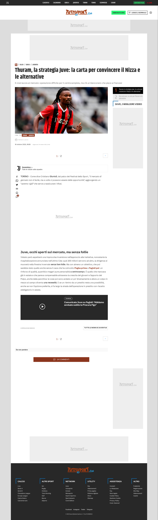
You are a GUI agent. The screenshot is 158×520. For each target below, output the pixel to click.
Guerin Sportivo (71, 496)
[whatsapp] (17, 181)
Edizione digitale (93, 493)
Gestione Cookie (115, 498)
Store (89, 496)
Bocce (44, 498)
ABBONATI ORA (118, 12)
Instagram (76, 509)
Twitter (83, 509)
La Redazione (114, 488)
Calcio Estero (22, 498)
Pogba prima (80, 268)
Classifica (46, 3)
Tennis (93, 3)
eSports (44, 501)
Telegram (90, 509)
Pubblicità (136, 486)
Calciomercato (22, 501)
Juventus (76, 3)
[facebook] (17, 177)
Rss (89, 486)
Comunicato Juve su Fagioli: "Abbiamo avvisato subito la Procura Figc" (84, 303)
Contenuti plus (139, 3)
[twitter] (17, 185)
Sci (43, 486)
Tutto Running (46, 493)
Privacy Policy (114, 501)
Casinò (113, 3)
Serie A (67, 3)
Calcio (21, 65)
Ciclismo (44, 491)
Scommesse (103, 3)
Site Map (136, 491)
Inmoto (68, 491)
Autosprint (69, 488)
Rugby (44, 488)
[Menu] (7, 2)
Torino (85, 3)
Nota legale (113, 493)
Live (150, 3)
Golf (43, 496)
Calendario (57, 3)
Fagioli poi (94, 268)
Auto (67, 486)
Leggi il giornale (138, 12)
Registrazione (137, 488)
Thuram (25, 135)
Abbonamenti (92, 488)
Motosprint (69, 493)
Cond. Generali (115, 503)
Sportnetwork (70, 498)
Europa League (23, 496)
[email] (17, 189)
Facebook (68, 509)
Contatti (112, 486)
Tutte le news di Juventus (95, 328)
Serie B (20, 491)
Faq (111, 491)
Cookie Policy (114, 496)
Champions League (24, 493)
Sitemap (90, 498)
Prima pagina (92, 491)
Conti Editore (70, 501)
